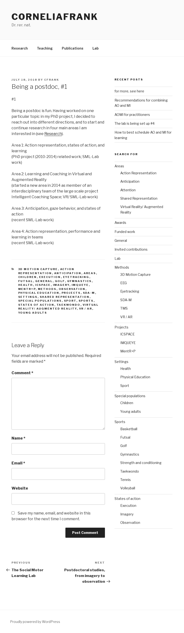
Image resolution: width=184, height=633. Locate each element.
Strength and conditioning (140, 463)
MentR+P (27, 289)
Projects (71, 292)
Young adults (32, 312)
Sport (70, 300)
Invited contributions (131, 249)
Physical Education (38, 292)
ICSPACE (43, 285)
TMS (124, 308)
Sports (86, 300)
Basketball (128, 429)
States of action (36, 304)
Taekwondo (68, 304)
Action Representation (138, 173)
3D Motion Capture (38, 269)
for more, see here (129, 91)
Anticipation (67, 273)
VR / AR (85, 308)
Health (25, 285)
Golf (60, 281)
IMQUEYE (80, 285)
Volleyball (127, 488)
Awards (120, 222)
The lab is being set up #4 (135, 123)
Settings (28, 297)
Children (27, 277)
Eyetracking (76, 277)
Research (20, 48)
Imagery (61, 285)
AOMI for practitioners (132, 115)
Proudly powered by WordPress (35, 622)
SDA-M (89, 292)
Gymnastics (79, 281)
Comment (22, 373)
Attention (128, 190)
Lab (95, 48)
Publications (72, 48)
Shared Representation (65, 297)
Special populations (40, 300)
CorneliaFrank (55, 16)
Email (18, 463)
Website (20, 488)
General (44, 281)
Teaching (45, 48)
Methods (47, 289)
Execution (50, 277)
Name (18, 438)
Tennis (125, 480)
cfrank (51, 79)
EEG (123, 283)
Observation (72, 289)
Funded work (125, 232)
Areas (90, 273)
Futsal (25, 281)
